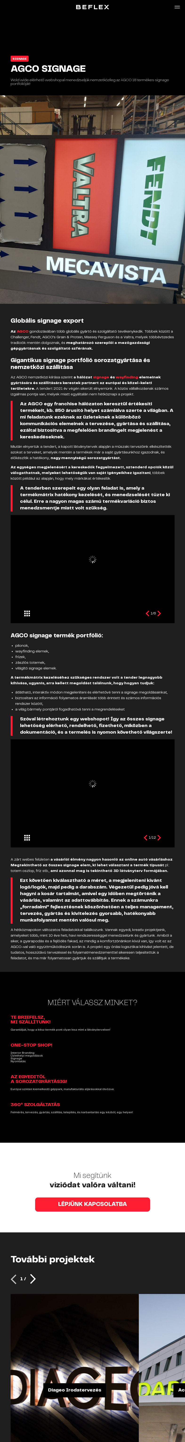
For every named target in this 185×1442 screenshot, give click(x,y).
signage (101, 377)
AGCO (23, 331)
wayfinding (127, 377)
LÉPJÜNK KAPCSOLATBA (92, 1204)
